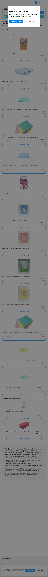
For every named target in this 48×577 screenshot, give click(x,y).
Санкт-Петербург (16, 21)
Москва (31, 21)
